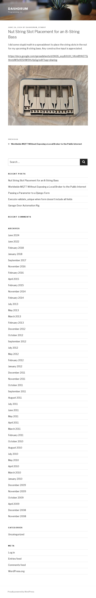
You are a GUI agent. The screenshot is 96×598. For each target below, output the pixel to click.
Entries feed (14, 558)
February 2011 (15, 435)
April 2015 (13, 279)
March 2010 (14, 472)
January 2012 (15, 366)
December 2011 (16, 372)
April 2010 (13, 466)
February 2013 (16, 322)
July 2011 (13, 404)
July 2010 (13, 454)
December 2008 (17, 510)
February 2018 (16, 247)
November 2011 (16, 379)
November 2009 (17, 491)
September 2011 (17, 391)
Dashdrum (18, 9)
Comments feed (17, 565)
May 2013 (13, 310)
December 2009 (17, 485)
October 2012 (15, 335)
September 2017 (17, 260)
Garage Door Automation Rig (23, 205)
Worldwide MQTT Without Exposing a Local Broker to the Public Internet (47, 186)
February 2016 (16, 272)
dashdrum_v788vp (36, 27)
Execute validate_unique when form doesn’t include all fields (40, 199)
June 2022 (13, 241)
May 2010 (13, 460)
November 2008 (17, 516)
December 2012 (16, 329)
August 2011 (15, 397)
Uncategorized (16, 534)
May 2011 (13, 416)
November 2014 (17, 291)
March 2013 (14, 316)
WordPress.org (16, 571)
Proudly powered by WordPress (21, 592)
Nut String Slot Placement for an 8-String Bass (33, 180)
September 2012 (17, 341)
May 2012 (13, 354)
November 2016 (17, 266)
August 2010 (15, 447)
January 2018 (15, 254)
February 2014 (16, 297)
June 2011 (13, 410)
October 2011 (15, 385)
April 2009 (13, 504)
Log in (11, 552)
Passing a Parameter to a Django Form (29, 193)
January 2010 (15, 479)
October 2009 (16, 497)
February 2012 (16, 360)
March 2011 (14, 429)
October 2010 (15, 441)
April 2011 (13, 422)
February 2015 (16, 285)
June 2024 (13, 235)
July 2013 (13, 304)
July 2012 (13, 347)
